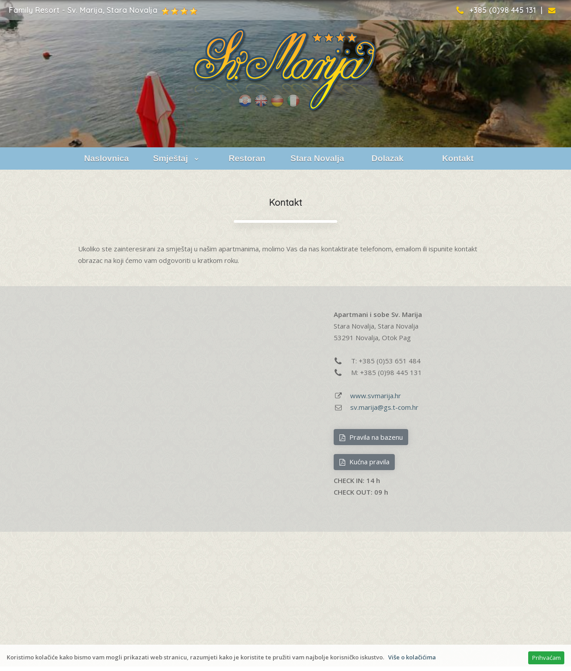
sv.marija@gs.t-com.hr (384, 407)
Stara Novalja (317, 158)
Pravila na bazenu (371, 437)
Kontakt (458, 158)
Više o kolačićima (412, 657)
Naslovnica (106, 158)
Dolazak (388, 158)
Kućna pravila (364, 461)
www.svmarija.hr (375, 395)
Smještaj (176, 158)
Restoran (247, 158)
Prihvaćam (546, 658)
